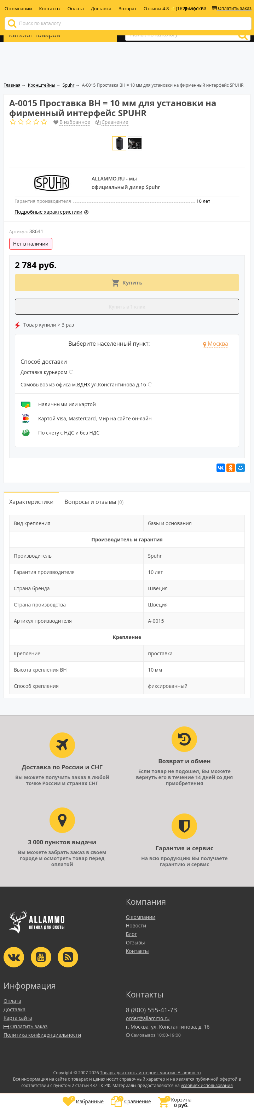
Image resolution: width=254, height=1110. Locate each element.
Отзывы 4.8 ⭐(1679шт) (169, 8)
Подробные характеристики (48, 211)
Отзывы (135, 942)
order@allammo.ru (148, 1018)
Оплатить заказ (232, 8)
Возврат (128, 8)
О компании (18, 8)
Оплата (76, 8)
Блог (131, 934)
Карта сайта (18, 1017)
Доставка (101, 8)
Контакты (49, 8)
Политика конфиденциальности (42, 1034)
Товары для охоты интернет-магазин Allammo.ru (150, 1073)
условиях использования (207, 1085)
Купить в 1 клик (127, 307)
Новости (136, 925)
